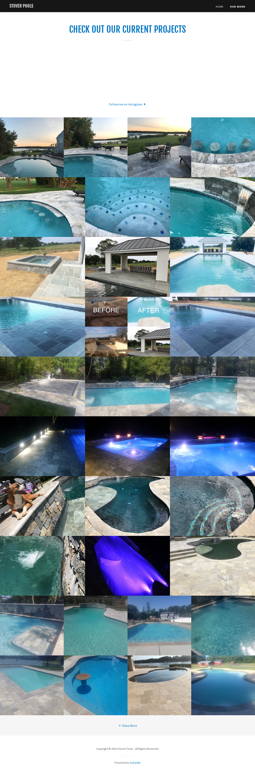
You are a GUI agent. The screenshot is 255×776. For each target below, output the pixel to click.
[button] (127, 104)
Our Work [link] (237, 6)
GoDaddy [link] (135, 762)
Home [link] (220, 6)
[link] (21, 6)
